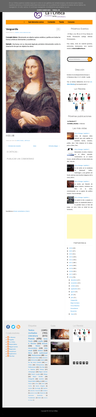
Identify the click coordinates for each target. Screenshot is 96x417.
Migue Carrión (43, 372)
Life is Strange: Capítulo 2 (82, 181)
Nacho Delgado (40, 386)
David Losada (35, 374)
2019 (71, 268)
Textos (31, 330)
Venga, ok (56, 10)
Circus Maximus (75, 306)
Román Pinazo (35, 358)
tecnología (37, 388)
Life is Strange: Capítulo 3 (82, 165)
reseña (40, 341)
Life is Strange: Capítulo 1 (82, 197)
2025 (71, 251)
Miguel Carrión (13, 347)
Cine (46, 355)
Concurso (71, 22)
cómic (36, 383)
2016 (71, 277)
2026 (71, 248)
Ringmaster (12, 349)
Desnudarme (74, 308)
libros (30, 353)
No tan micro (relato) (34, 362)
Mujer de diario (75, 303)
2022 (71, 260)
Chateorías (43, 393)
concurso (44, 358)
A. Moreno (12, 337)
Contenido (51, 22)
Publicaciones (32, 367)
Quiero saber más (44, 10)
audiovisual (43, 353)
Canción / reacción (35, 390)
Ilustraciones (36, 355)
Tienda (61, 22)
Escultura (44, 390)
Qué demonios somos (36, 22)
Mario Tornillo (38, 376)
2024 (71, 254)
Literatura (33, 336)
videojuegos (31, 372)
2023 (71, 257)
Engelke (11, 339)
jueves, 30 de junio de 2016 (23, 32)
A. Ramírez (31, 369)
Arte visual (20, 140)
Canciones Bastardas (35, 395)
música (40, 351)
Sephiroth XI (12, 354)
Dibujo (45, 374)
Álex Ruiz (11, 356)
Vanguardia (12, 29)
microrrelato (32, 348)
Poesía (31, 339)
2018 (71, 271)
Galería (43, 360)
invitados (32, 333)
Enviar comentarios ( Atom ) (22, 211)
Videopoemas (40, 365)
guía (40, 381)
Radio (39, 397)
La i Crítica (12, 342)
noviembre (74, 283)
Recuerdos (74, 311)
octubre (73, 286)
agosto (73, 292)
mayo (72, 314)
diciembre (74, 280)
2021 (71, 262)
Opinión (45, 388)
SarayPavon (12, 351)
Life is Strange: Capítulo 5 (82, 149)
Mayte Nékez (13, 344)
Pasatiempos (31, 397)
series (43, 383)
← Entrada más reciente (13, 146)
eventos (41, 379)
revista (30, 388)
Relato (38, 346)
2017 (71, 274)
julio (72, 294)
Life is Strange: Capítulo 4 (82, 133)
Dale (89, 59)
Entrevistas (34, 360)
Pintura (42, 369)
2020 (71, 265)
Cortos (30, 386)
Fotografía (31, 379)
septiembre (74, 289)
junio (72, 297)
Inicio (34, 146)
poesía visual (33, 393)
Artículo (27, 140)
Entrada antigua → (54, 146)
